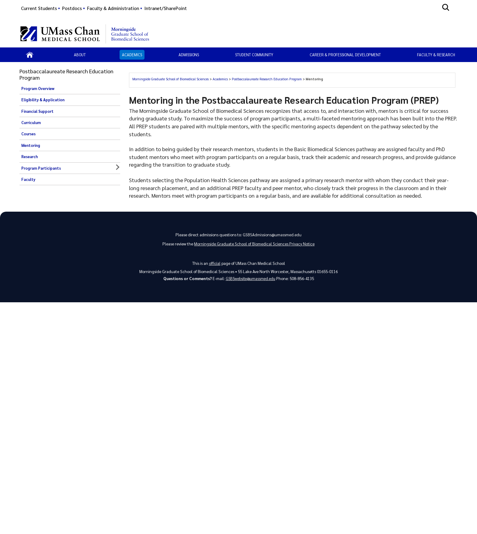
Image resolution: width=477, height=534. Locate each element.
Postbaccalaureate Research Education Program (267, 79)
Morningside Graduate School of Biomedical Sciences (170, 79)
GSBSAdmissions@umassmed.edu (272, 235)
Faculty (28, 179)
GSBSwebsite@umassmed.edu (250, 280)
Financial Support (37, 111)
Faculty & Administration (113, 8)
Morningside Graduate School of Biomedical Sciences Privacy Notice (254, 245)
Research (29, 156)
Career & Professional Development (345, 54)
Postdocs (72, 8)
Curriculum (31, 122)
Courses (28, 133)
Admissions (189, 54)
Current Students (39, 8)
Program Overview (37, 88)
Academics (132, 54)
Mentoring (30, 145)
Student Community (254, 54)
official (215, 264)
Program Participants (41, 168)
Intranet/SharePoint (165, 8)
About (80, 54)
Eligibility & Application (42, 99)
